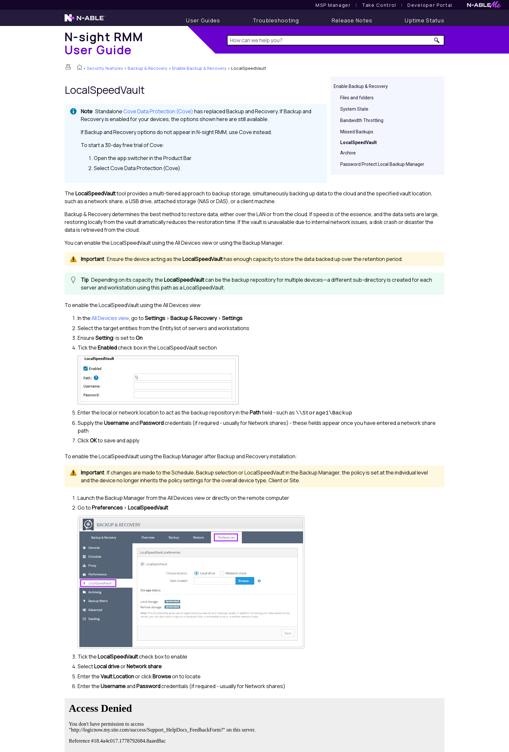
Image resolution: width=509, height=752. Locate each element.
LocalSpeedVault (358, 142)
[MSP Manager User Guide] (333, 5)
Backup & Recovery (148, 68)
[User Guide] (203, 20)
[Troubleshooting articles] (276, 20)
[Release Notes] (352, 20)
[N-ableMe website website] (484, 6)
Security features (105, 68)
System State (354, 109)
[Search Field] (336, 40)
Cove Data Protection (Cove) (158, 111)
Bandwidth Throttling (361, 120)
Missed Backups (356, 131)
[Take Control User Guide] (379, 5)
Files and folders (357, 97)
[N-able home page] (85, 20)
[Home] (104, 43)
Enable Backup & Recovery (199, 68)
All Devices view (110, 318)
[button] (437, 40)
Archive (348, 152)
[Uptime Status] (424, 20)
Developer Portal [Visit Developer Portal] (430, 5)
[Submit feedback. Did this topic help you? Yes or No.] (163, 724)
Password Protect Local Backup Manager (382, 164)
